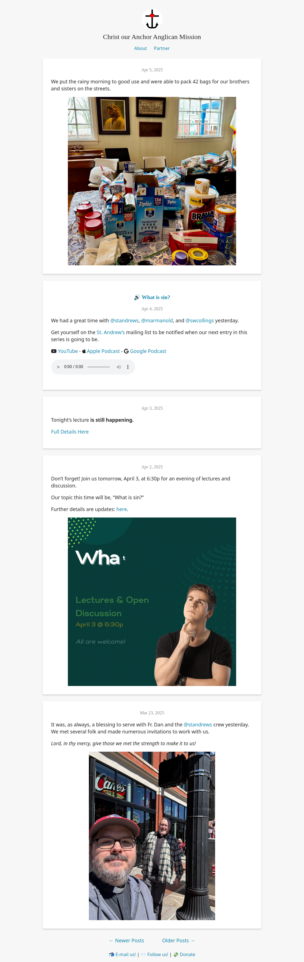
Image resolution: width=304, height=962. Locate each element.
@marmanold (157, 320)
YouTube (68, 351)
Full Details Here (70, 431)
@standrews (124, 320)
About (140, 48)
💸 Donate (184, 954)
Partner (162, 48)
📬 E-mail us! (122, 954)
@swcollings (200, 320)
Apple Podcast (103, 351)
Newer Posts (127, 940)
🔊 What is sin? (152, 297)
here (121, 509)
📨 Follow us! (154, 954)
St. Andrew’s (111, 332)
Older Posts (178, 940)
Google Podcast (148, 351)
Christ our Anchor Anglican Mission (152, 36)
